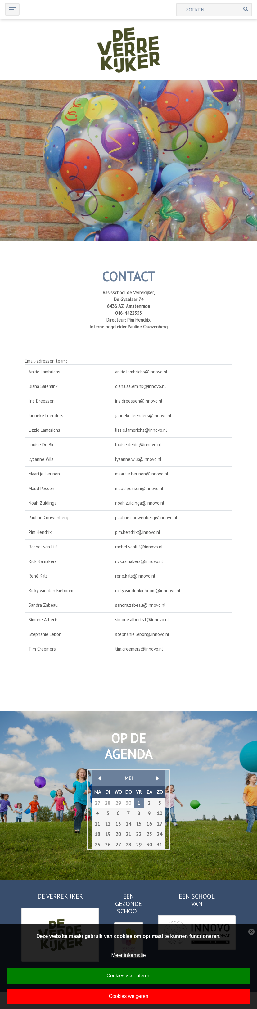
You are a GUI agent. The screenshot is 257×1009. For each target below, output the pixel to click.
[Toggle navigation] (12, 9)
